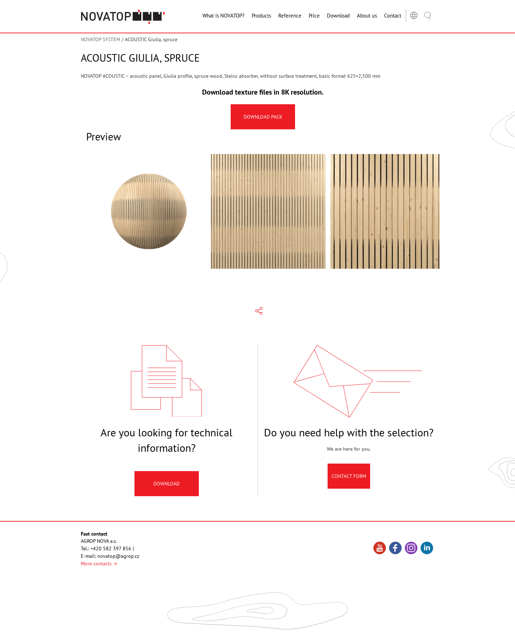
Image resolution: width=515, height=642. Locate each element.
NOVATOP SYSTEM (100, 39)
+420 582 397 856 (110, 548)
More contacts (99, 563)
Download (166, 486)
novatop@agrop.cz (118, 556)
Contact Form (349, 478)
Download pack (263, 117)
